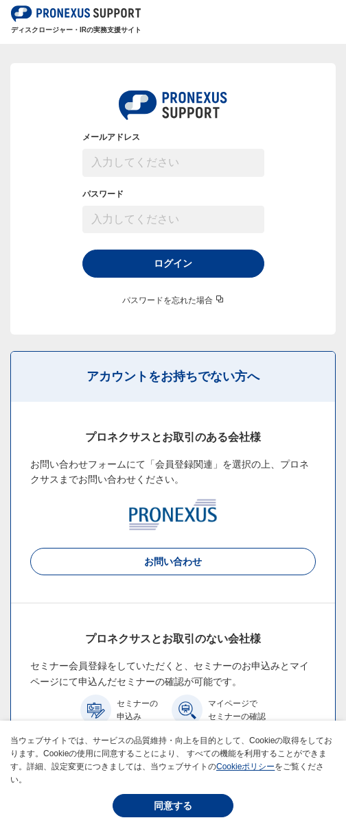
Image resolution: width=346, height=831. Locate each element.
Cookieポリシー (245, 766)
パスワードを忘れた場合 (167, 300)
